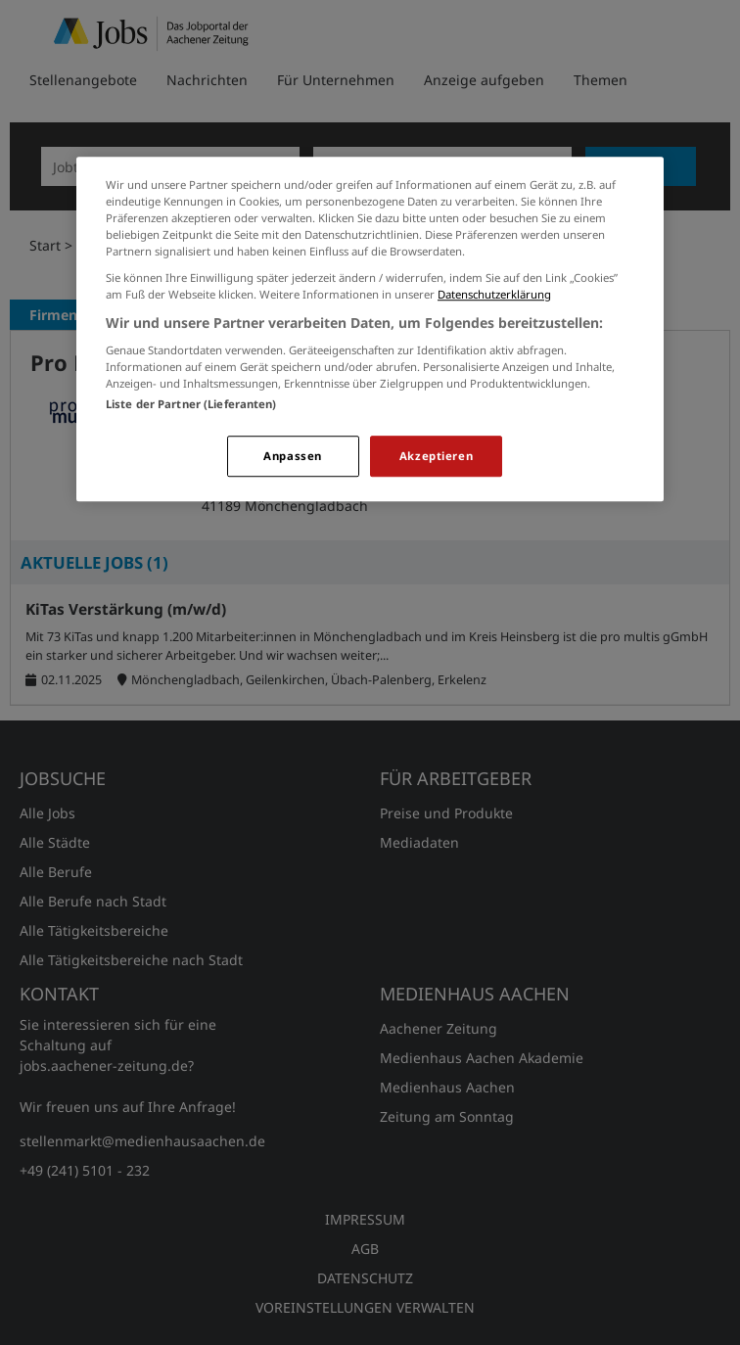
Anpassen (292, 456)
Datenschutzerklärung (494, 295)
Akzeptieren (436, 456)
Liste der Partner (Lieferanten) (191, 404)
